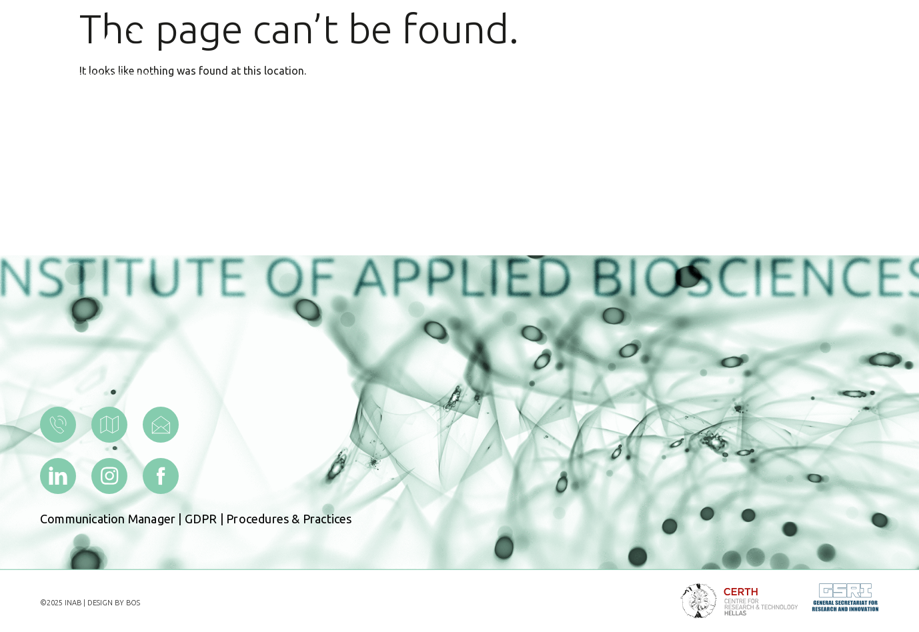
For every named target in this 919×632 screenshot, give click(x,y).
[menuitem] (756, 53)
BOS (133, 603)
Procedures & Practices (288, 518)
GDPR (201, 518)
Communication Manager (107, 518)
